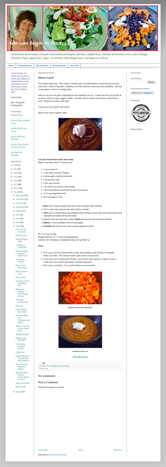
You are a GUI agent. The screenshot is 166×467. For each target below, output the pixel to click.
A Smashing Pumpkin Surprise (20, 346)
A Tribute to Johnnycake (21, 246)
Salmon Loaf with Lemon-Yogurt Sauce (22, 328)
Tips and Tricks (42, 66)
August (19, 211)
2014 (16, 181)
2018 (16, 165)
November (20, 199)
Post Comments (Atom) (58, 455)
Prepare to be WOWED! (21, 339)
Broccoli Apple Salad (21, 240)
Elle (47, 366)
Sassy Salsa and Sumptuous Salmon (22, 366)
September (20, 207)
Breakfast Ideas (17, 115)
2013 (16, 184)
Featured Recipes (25, 66)
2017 (16, 169)
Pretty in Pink (21, 387)
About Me (74, 66)
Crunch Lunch (21, 235)
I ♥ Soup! (19, 306)
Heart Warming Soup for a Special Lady (22, 253)
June (18, 219)
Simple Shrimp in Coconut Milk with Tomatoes (22, 358)
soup (46, 368)
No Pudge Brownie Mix (22, 301)
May (18, 222)
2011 (16, 192)
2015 (16, 177)
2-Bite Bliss (20, 352)
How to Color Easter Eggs (21, 266)
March (18, 392)
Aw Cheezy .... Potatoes (21, 260)
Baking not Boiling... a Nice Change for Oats (22, 292)
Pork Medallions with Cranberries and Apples (23, 319)
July (18, 215)
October (19, 203)
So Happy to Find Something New (22, 283)
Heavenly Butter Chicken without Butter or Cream (22, 376)
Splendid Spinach (22, 334)
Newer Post (43, 450)
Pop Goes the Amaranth (21, 230)
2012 (16, 188)
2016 (16, 173)
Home (11, 66)
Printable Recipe (80, 357)
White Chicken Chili (21, 272)
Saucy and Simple (22, 383)
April (18, 226)
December (20, 195)
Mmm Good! (21, 277)
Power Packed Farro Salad (21, 311)
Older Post (118, 450)
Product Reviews (59, 66)
